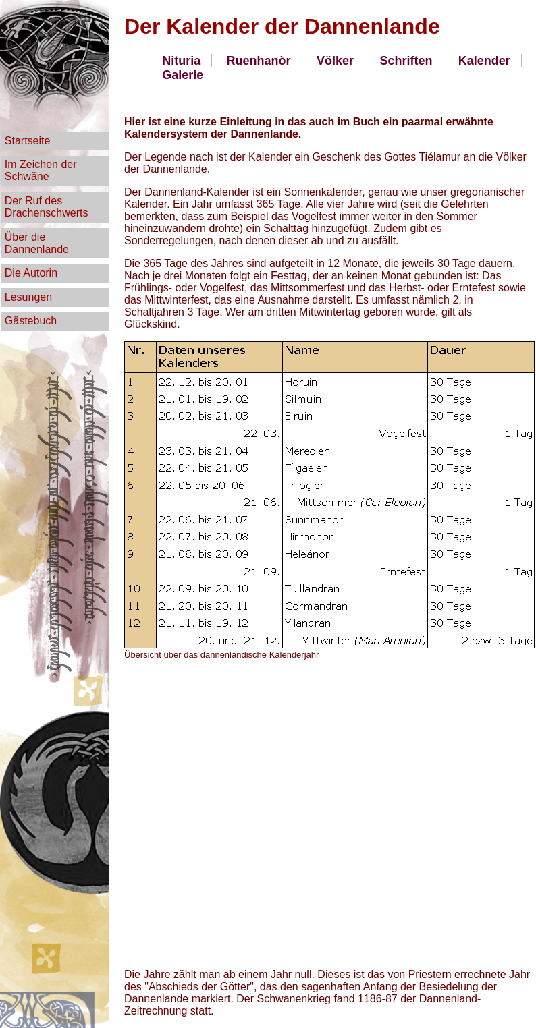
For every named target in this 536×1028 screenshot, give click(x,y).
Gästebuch (31, 320)
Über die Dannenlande (37, 243)
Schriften (405, 60)
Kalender (484, 60)
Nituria (181, 60)
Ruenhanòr (259, 60)
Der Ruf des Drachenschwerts (46, 207)
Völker (335, 60)
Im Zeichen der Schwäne (41, 170)
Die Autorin (31, 273)
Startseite (28, 140)
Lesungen (28, 297)
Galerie (182, 75)
